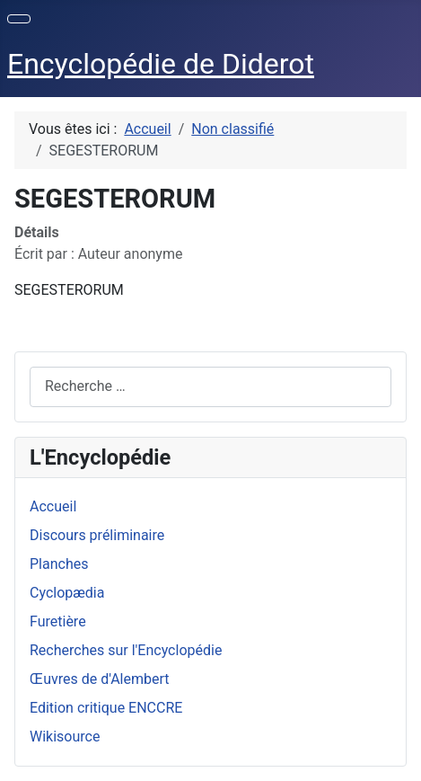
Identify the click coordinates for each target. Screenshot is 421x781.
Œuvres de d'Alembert (100, 679)
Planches (59, 563)
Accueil (53, 506)
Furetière (58, 621)
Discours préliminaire (97, 535)
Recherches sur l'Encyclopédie (126, 650)
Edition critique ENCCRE (106, 707)
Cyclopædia (67, 592)
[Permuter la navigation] (19, 18)
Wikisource (65, 736)
